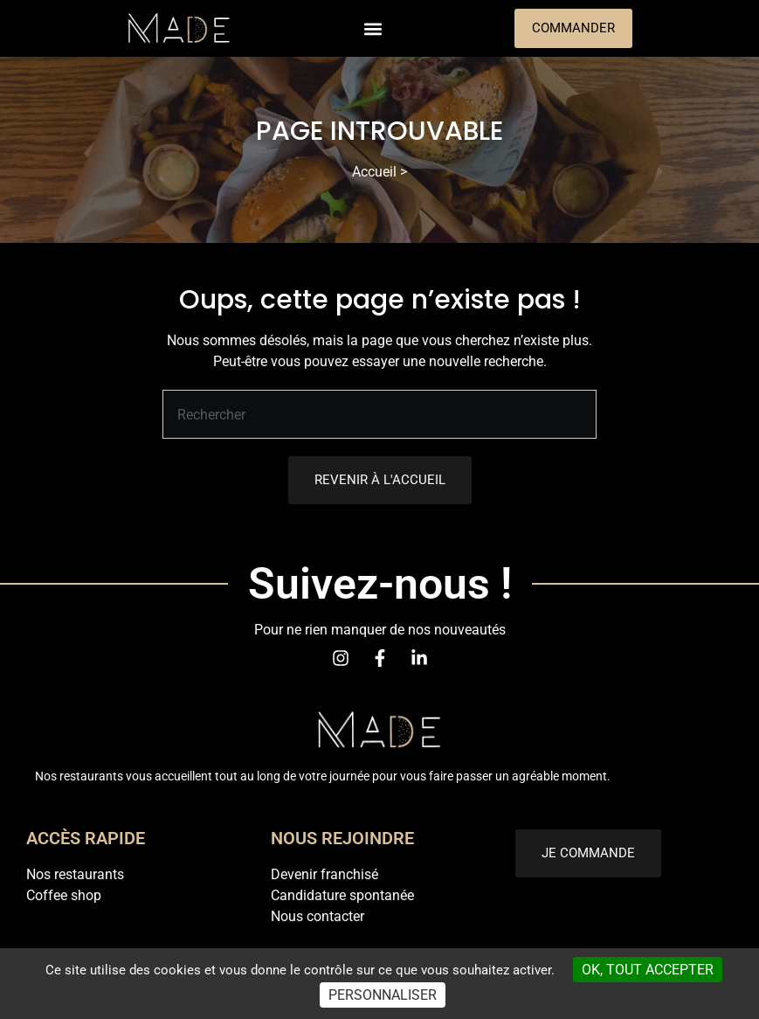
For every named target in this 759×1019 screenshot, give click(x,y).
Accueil (374, 171)
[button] (373, 28)
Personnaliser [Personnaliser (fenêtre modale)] (382, 995)
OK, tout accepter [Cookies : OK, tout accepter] (648, 969)
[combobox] (379, 414)
